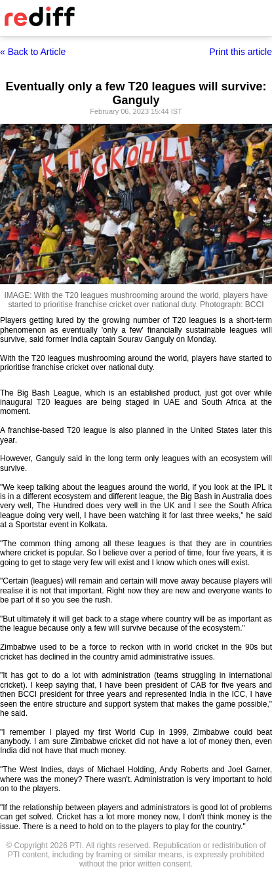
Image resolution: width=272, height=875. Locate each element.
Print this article (240, 52)
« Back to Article (33, 52)
